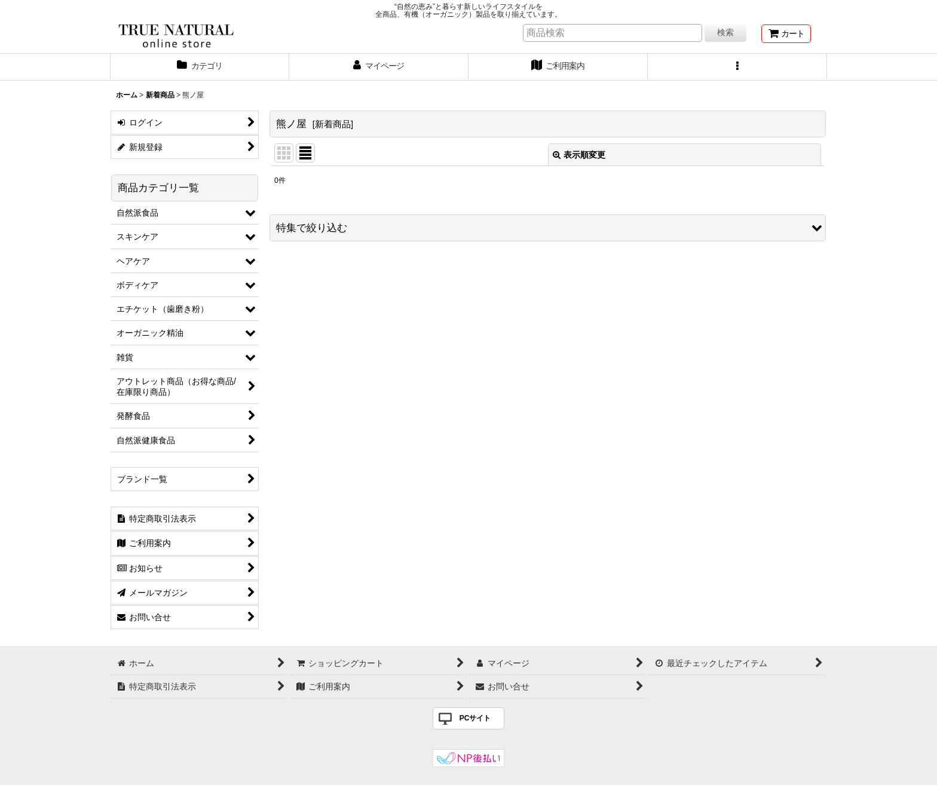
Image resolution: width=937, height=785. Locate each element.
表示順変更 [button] (579, 155)
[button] (737, 67)
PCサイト (475, 718)
